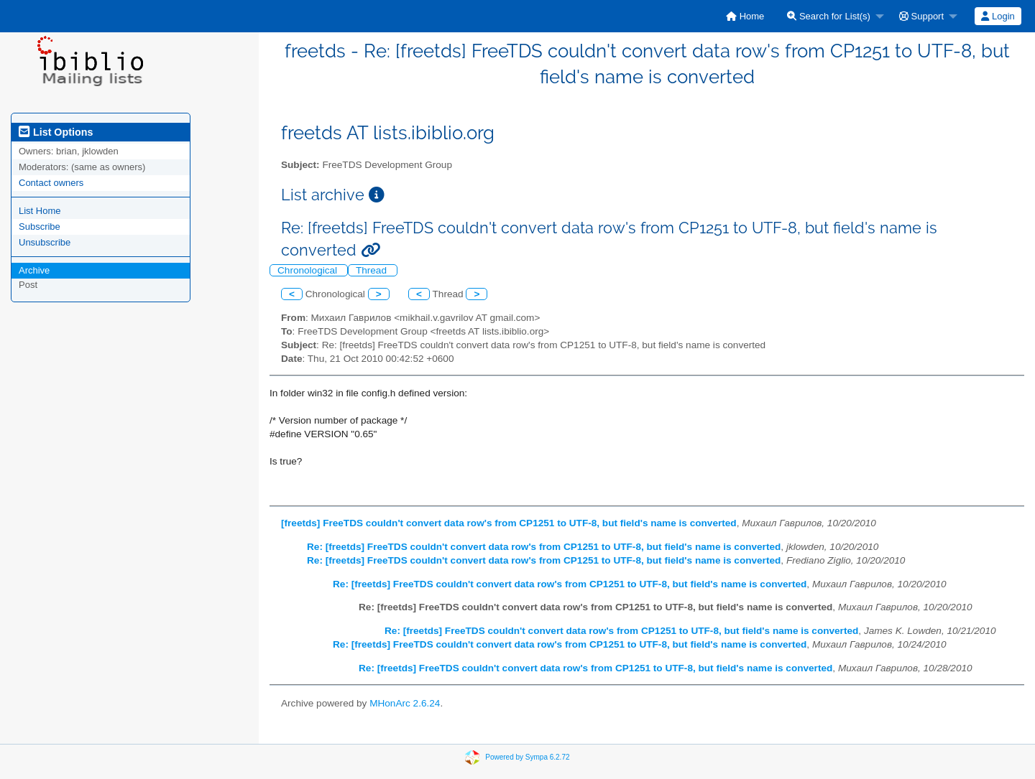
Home (745, 16)
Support (921, 16)
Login (997, 16)
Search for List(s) (828, 16)
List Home (40, 210)
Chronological (308, 270)
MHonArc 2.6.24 (404, 703)
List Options (56, 132)
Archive (34, 270)
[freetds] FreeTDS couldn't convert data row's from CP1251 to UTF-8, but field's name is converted (509, 523)
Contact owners (51, 182)
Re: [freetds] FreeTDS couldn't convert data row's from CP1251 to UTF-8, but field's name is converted (544, 546)
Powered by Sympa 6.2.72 (527, 757)
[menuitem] (745, 16)
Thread (373, 270)
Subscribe (39, 226)
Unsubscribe (44, 242)
